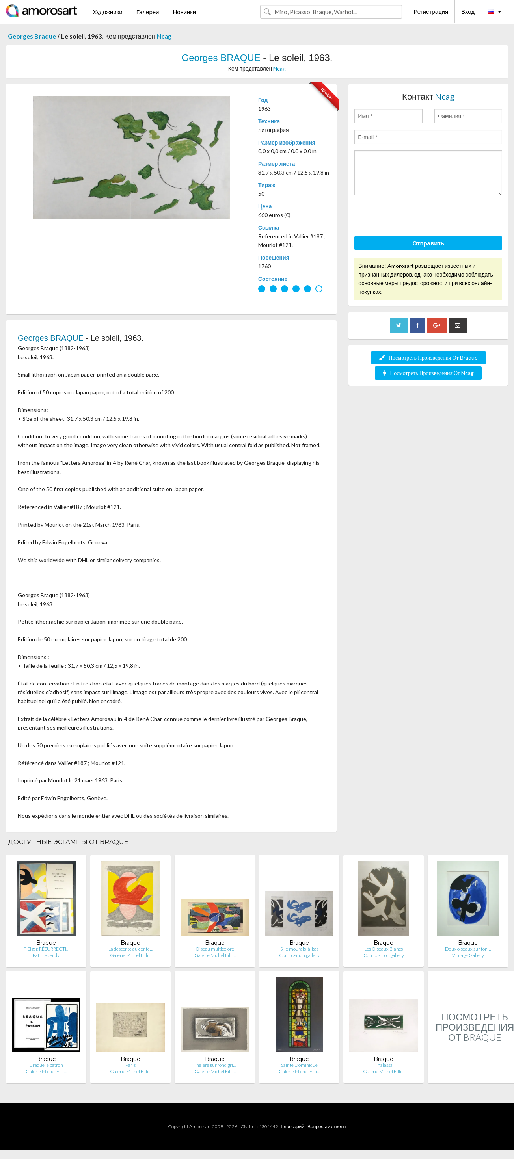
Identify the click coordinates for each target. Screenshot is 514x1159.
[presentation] (414, 217)
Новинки (184, 11)
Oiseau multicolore (215, 949)
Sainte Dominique (299, 1065)
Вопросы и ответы (326, 1126)
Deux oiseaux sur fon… (468, 949)
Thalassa (384, 1065)
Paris (130, 1065)
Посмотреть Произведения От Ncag (428, 373)
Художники (107, 11)
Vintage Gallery (468, 955)
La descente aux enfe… (130, 949)
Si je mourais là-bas (299, 949)
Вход (468, 11)
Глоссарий (292, 1126)
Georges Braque (32, 36)
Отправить (428, 243)
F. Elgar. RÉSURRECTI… (46, 949)
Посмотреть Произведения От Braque (428, 357)
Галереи (147, 11)
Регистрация (430, 11)
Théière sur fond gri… (215, 1065)
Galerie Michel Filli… (130, 955)
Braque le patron (46, 1065)
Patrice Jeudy (46, 955)
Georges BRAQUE (221, 57)
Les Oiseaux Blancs (383, 949)
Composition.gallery (299, 955)
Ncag (163, 36)
